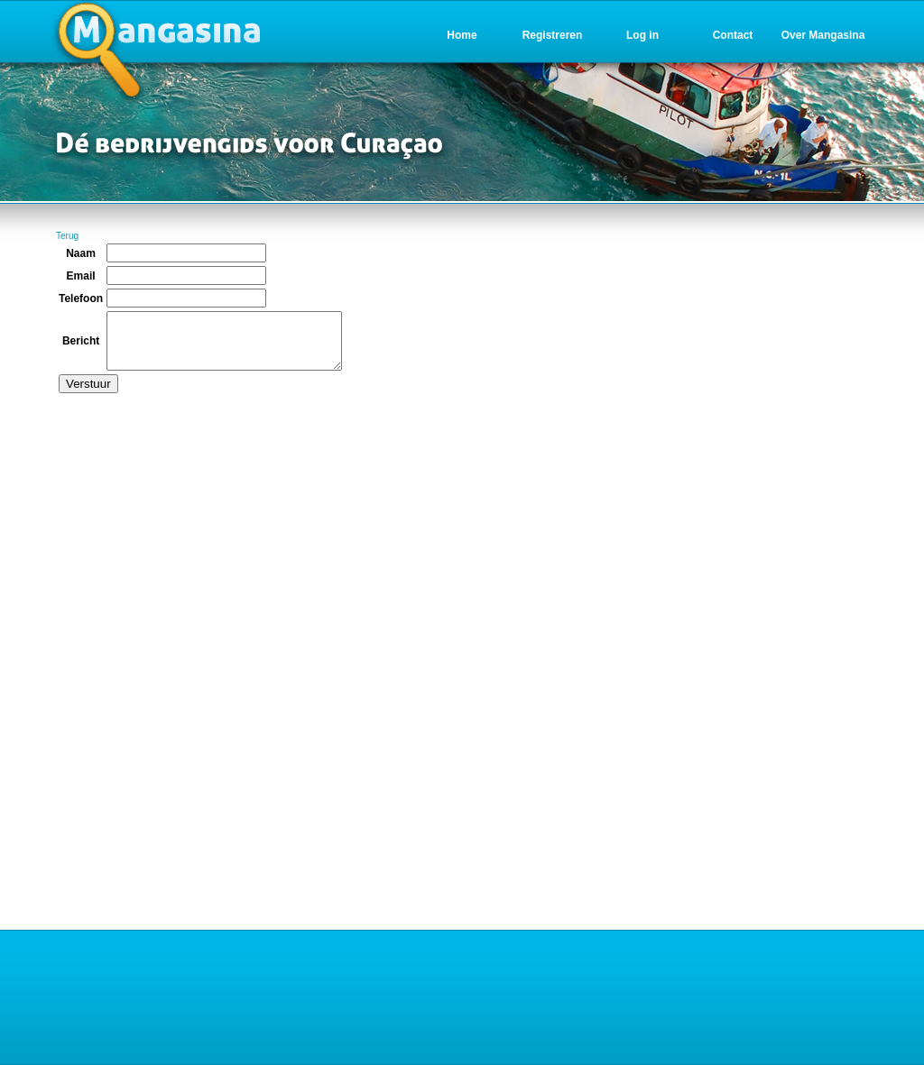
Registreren (552, 35)
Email (81, 276)
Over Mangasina (823, 35)
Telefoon (81, 298)
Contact (733, 35)
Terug (67, 236)
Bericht (80, 346)
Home (461, 35)
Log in (642, 35)
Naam (81, 253)
